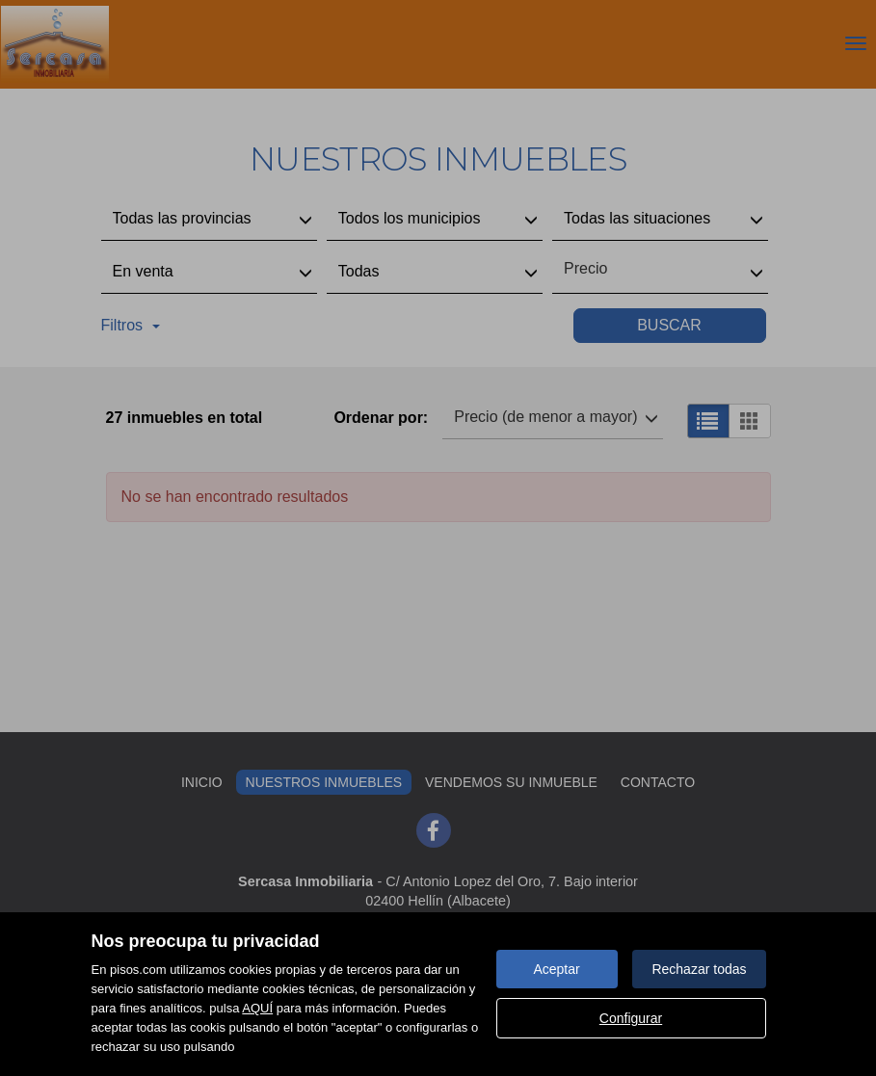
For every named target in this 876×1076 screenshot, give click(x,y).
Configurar (630, 1018)
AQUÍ (257, 1008)
